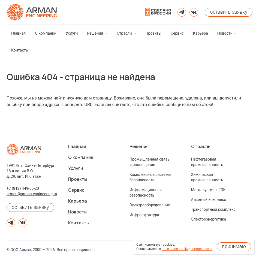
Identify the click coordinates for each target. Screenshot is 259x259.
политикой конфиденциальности (187, 249)
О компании (80, 157)
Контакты (78, 223)
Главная (77, 146)
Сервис (76, 190)
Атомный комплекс (208, 199)
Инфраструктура (144, 215)
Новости (77, 212)
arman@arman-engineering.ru (32, 194)
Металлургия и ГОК (208, 190)
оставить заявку (30, 207)
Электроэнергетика (208, 219)
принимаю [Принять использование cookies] (234, 246)
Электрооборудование (150, 205)
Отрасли (200, 146)
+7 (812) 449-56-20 (23, 188)
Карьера (77, 201)
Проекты (77, 179)
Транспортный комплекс (213, 209)
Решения (139, 146)
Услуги (75, 168)
